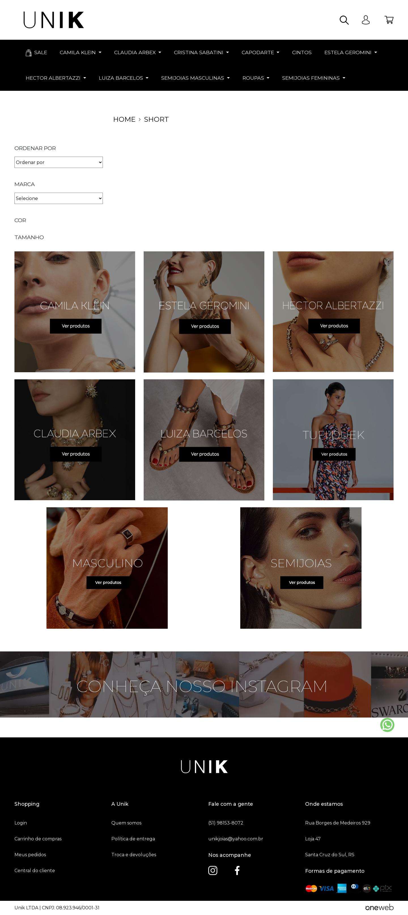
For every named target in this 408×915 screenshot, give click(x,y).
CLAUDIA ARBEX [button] (135, 52)
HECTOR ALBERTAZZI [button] (53, 78)
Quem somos (126, 823)
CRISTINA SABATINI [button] (199, 52)
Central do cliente (34, 870)
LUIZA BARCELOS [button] (120, 78)
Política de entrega (133, 839)
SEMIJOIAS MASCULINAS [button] (193, 78)
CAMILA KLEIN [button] (77, 52)
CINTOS (301, 52)
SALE (35, 52)
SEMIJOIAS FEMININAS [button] (311, 78)
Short (156, 119)
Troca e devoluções (133, 855)
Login (20, 823)
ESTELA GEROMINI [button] (348, 52)
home (124, 119)
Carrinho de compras (37, 839)
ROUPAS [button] (253, 78)
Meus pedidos (30, 855)
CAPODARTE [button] (257, 52)
